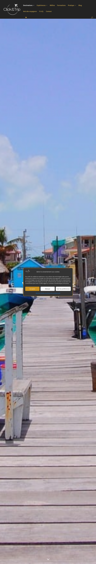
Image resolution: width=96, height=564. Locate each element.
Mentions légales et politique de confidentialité (48, 293)
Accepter (32, 289)
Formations (61, 5)
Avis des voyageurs (30, 11)
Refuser (47, 289)
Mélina (52, 5)
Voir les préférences (63, 289)
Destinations (28, 5)
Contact (49, 11)
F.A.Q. (41, 11)
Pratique (71, 5)
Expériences (41, 5)
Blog (80, 5)
